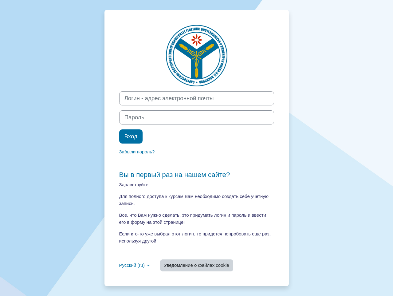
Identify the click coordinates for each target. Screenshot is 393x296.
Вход (130, 136)
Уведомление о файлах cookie (196, 265)
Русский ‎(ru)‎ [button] (132, 265)
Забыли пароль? (137, 151)
